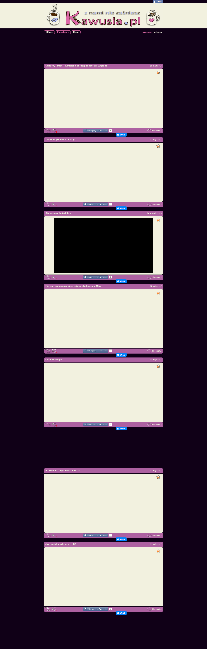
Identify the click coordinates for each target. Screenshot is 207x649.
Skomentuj (154, 131)
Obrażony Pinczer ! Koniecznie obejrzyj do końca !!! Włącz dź (76, 66)
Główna (49, 32)
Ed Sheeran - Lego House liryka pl (62, 470)
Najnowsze (147, 32)
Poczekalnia (63, 32)
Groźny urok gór (53, 360)
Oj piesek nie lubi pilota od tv (60, 213)
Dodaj (76, 32)
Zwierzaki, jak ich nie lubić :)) (60, 139)
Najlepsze (158, 32)
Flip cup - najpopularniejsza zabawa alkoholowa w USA (73, 286)
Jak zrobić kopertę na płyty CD (60, 544)
